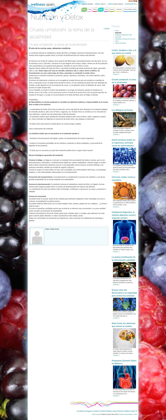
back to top (95, 414)
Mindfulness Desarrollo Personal (125, 39)
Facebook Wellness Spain (108, 411)
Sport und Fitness (120, 43)
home (135, 414)
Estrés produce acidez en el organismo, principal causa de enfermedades (123, 143)
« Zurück (106, 28)
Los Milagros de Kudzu (122, 110)
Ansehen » (116, 74)
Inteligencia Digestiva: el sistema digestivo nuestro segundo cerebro (124, 215)
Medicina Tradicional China (123, 35)
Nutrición (118, 33)
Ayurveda (118, 37)
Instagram (88, 411)
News (116, 26)
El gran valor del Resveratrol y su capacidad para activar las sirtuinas (124, 293)
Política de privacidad (125, 414)
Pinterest (121, 411)
